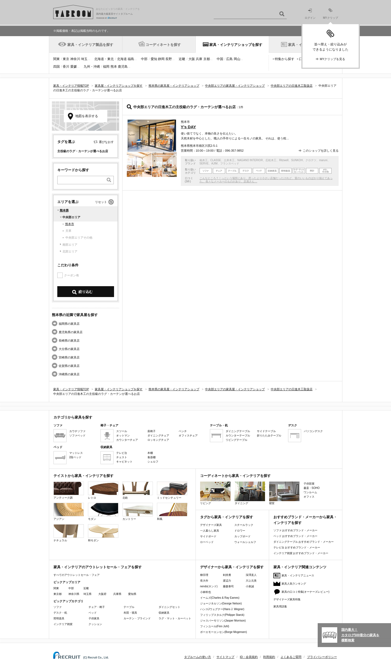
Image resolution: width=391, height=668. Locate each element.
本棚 (150, 452)
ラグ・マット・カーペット (175, 618)
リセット (101, 202)
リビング (215, 493)
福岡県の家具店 (69, 323)
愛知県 (132, 593)
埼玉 (84, 59)
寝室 (284, 493)
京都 (206, 59)
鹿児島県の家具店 (71, 332)
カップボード (242, 536)
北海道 (122, 59)
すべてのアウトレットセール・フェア (76, 574)
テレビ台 (121, 452)
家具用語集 (280, 606)
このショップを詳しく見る (321, 150)
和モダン (103, 533)
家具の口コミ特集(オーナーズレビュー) (306, 591)
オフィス (309, 496)
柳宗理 (204, 574)
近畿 (182, 59)
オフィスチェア (188, 435)
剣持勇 (227, 574)
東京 (66, 59)
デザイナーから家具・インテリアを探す (232, 567)
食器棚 (151, 457)
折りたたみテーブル (269, 435)
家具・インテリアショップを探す (235, 45)
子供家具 (94, 618)
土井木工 (229, 160)
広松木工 (271, 160)
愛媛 (73, 66)
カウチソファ (77, 431)
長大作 (204, 580)
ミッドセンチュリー (172, 490)
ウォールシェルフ (245, 542)
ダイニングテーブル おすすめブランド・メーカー (303, 541)
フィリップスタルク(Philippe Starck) (222, 614)
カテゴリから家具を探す (72, 417)
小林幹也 (205, 592)
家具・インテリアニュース (298, 575)
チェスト (121, 457)
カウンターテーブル (238, 435)
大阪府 (102, 593)
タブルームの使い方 (197, 656)
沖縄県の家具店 (69, 374)
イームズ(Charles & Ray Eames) (219, 597)
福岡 (106, 66)
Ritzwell (283, 160)
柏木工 (204, 160)
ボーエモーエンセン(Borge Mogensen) (223, 631)
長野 (168, 59)
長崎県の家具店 (69, 340)
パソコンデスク (313, 431)
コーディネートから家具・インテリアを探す (235, 476)
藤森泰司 (228, 586)
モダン (103, 511)
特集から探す (284, 59)
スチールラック (243, 524)
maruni (323, 160)
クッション (95, 624)
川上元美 (251, 580)
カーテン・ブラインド (137, 618)
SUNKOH (297, 160)
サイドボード (208, 536)
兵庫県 (117, 593)
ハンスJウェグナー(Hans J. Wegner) (222, 609)
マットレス (76, 452)
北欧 (137, 490)
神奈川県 (73, 593)
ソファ (57, 606)
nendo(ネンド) (208, 586)
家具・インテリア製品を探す (90, 45)
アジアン (68, 511)
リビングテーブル (236, 439)
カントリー (137, 511)
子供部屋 (309, 483)
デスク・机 (60, 612)
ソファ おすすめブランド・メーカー (295, 530)
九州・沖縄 (92, 66)
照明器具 (58, 618)
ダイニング (250, 493)
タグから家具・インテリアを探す (226, 517)
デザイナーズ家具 (211, 524)
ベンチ (183, 431)
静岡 (161, 59)
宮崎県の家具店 (69, 357)
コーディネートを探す (163, 45)
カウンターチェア (127, 439)
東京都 (57, 593)
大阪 (191, 59)
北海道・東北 (104, 59)
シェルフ (152, 461)
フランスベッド (229, 163)
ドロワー (239, 530)
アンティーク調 (68, 490)
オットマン (123, 435)
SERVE (204, 163)
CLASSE (215, 160)
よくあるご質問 (290, 656)
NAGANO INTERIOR (250, 160)
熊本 (114, 66)
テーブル (129, 606)
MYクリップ (330, 13)
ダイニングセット (169, 606)
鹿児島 (123, 66)
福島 (131, 59)
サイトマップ (225, 656)
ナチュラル (68, 533)
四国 (56, 66)
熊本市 (69, 224)
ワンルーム (310, 492)
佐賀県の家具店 (69, 365)
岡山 (237, 59)
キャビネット (124, 461)
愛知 (154, 59)
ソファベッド (77, 435)
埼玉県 (87, 593)
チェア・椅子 (97, 606)
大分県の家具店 (69, 349)
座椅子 (151, 431)
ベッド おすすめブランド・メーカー (295, 536)
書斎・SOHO (312, 487)
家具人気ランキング (294, 583)
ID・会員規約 (249, 656)
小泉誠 (250, 586)
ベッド (93, 612)
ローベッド (207, 542)
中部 (144, 59)
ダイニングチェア (158, 435)
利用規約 (269, 656)
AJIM (214, 163)
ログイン (310, 14)
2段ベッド (75, 457)
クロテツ (310, 160)
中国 (220, 59)
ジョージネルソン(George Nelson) (221, 603)
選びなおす (106, 142)
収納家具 (164, 612)
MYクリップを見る (332, 59)
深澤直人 (251, 574)
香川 (66, 66)
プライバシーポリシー (322, 656)
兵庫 (199, 59)
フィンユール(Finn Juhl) (214, 626)
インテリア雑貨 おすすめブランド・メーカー (301, 553)
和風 (172, 511)
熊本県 (64, 210)
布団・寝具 (130, 612)
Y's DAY (188, 126)
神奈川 (75, 59)
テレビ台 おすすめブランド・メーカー (296, 547)
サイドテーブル (266, 431)
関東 (56, 59)
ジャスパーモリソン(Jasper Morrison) (223, 620)
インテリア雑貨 (62, 624)
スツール (121, 431)
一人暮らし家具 (209, 530)
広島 (229, 59)
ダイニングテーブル (238, 431)
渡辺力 (227, 580)
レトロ (103, 490)
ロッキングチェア (158, 439)
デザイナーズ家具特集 (287, 599)
